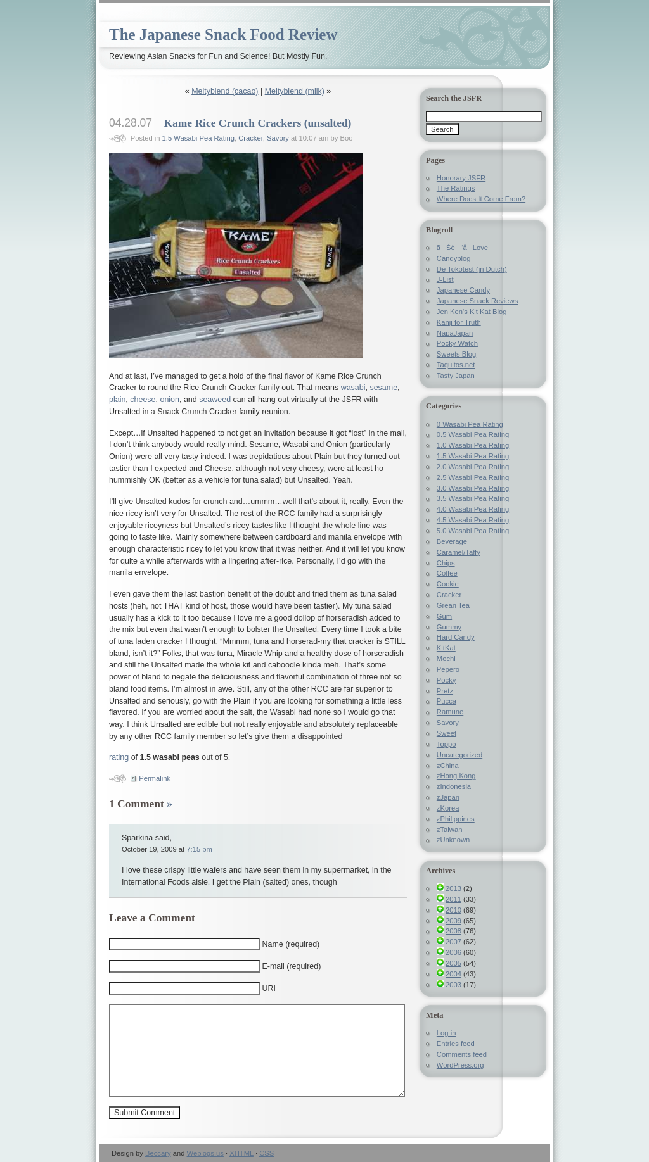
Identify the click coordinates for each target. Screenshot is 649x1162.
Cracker (250, 138)
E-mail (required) (291, 966)
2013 (453, 888)
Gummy (449, 627)
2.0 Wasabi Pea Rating (473, 466)
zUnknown (453, 839)
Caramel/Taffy (458, 552)
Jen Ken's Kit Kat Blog (472, 311)
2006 (453, 952)
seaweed (215, 399)
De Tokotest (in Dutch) (472, 269)
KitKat (446, 648)
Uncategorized (459, 755)
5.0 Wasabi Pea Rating (473, 530)
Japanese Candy (463, 290)
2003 (453, 984)
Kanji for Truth (459, 322)
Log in (446, 1033)
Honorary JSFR (461, 178)
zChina (448, 765)
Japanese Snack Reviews (477, 301)
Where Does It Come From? (481, 199)
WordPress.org (460, 1065)
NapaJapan (455, 333)
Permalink (154, 778)
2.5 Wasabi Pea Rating (473, 477)
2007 (453, 941)
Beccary (158, 1153)
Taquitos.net (456, 365)
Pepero (448, 669)
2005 (453, 963)
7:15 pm (199, 849)
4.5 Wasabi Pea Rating (473, 520)
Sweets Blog (456, 354)
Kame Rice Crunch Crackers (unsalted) (257, 123)
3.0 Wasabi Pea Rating (473, 488)
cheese (142, 399)
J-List (445, 279)
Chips (446, 563)
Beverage (452, 541)
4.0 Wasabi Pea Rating (473, 509)
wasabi (353, 387)
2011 (453, 899)
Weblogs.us (205, 1153)
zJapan (448, 797)
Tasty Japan (456, 375)
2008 (453, 931)
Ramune (450, 712)
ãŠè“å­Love (462, 247)
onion (169, 399)
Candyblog (454, 258)
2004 (453, 974)
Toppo (446, 744)
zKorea (448, 808)
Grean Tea (453, 605)
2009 (453, 921)
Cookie (448, 584)
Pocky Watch (457, 343)
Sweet (446, 733)
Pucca (446, 701)
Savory (278, 138)
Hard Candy (456, 637)
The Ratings (456, 188)
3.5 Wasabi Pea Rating (473, 498)
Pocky (446, 680)
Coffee (447, 573)
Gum (444, 616)
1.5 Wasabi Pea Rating (198, 138)
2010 (453, 910)
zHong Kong (456, 776)
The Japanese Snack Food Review (223, 34)
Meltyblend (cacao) (224, 91)
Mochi (446, 658)
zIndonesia (454, 786)
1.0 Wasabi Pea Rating (473, 445)
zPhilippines (456, 819)
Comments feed (462, 1054)
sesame (383, 387)
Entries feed (456, 1043)
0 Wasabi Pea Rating (470, 424)
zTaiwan (450, 829)
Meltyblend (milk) (294, 91)
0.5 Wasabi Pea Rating (473, 434)
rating (119, 757)
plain (117, 399)
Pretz (445, 691)
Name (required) (290, 944)
